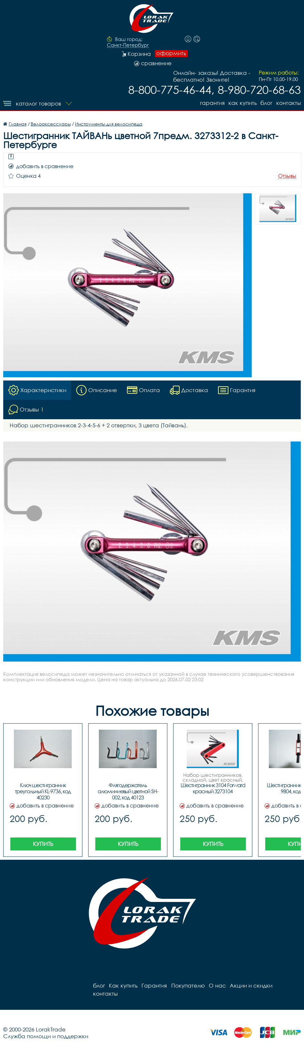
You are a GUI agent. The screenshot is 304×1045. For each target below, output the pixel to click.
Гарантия (211, 102)
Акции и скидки (250, 985)
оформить (171, 53)
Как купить (242, 102)
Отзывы (287, 176)
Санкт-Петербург (128, 45)
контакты (288, 102)
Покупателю (187, 985)
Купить (43, 843)
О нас (216, 985)
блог (266, 102)
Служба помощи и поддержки (45, 1028)
